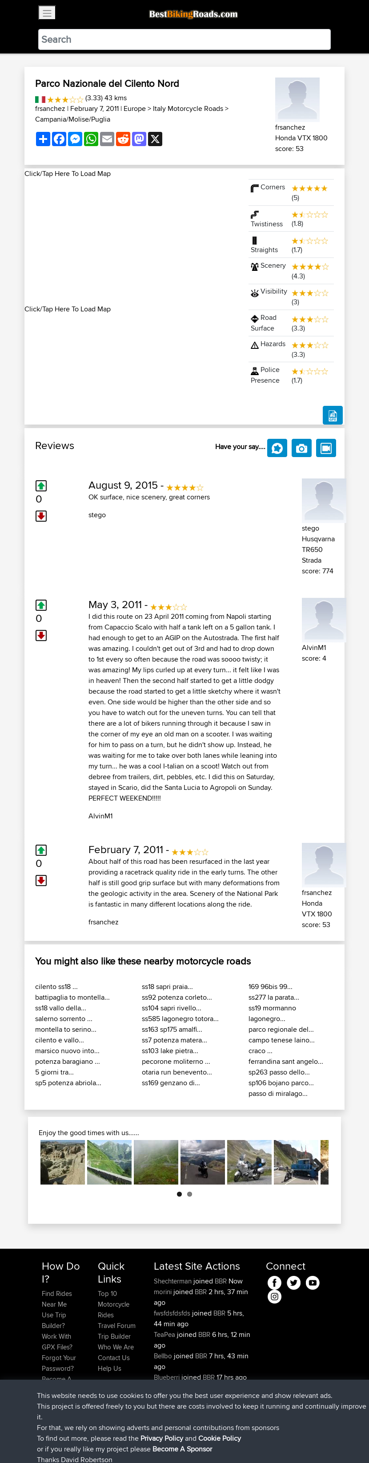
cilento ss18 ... (56, 986)
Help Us (109, 1368)
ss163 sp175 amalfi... (172, 1029)
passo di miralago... (278, 1093)
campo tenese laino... (282, 1040)
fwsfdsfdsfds (173, 1313)
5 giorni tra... (54, 1072)
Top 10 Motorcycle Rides (113, 1304)
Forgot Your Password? (59, 1363)
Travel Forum (117, 1325)
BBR (221, 1281)
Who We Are (116, 1347)
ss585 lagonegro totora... (180, 1018)
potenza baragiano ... (67, 1061)
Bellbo (164, 1356)
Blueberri (167, 1377)
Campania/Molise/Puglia (72, 119)
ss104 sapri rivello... (171, 1008)
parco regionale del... (281, 1029)
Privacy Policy (160, 1443)
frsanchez (50, 108)
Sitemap (124, 1443)
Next (315, 1162)
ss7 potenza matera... (174, 1040)
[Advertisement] (131, 241)
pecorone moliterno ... (176, 1061)
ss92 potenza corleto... (177, 997)
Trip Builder (114, 1336)
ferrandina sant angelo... (286, 1061)
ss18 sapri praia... (167, 986)
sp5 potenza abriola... (68, 1083)
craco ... (261, 1051)
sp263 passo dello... (279, 1072)
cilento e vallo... (59, 1040)
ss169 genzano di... (171, 1083)
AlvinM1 (100, 816)
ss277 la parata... (274, 997)
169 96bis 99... (271, 986)
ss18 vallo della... (60, 1008)
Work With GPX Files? (57, 1342)
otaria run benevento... (177, 1072)
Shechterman (173, 1281)
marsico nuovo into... (67, 1051)
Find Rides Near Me (57, 1299)
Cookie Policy (205, 1443)
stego (97, 515)
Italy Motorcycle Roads (188, 108)
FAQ (48, 1400)
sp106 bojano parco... (281, 1083)
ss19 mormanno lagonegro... (272, 1013)
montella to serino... (65, 1029)
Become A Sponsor (57, 1384)
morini (163, 1291)
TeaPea (165, 1334)
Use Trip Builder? (54, 1320)
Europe (135, 108)
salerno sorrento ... (63, 1018)
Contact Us (114, 1357)
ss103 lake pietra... (170, 1051)
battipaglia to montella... (72, 997)
